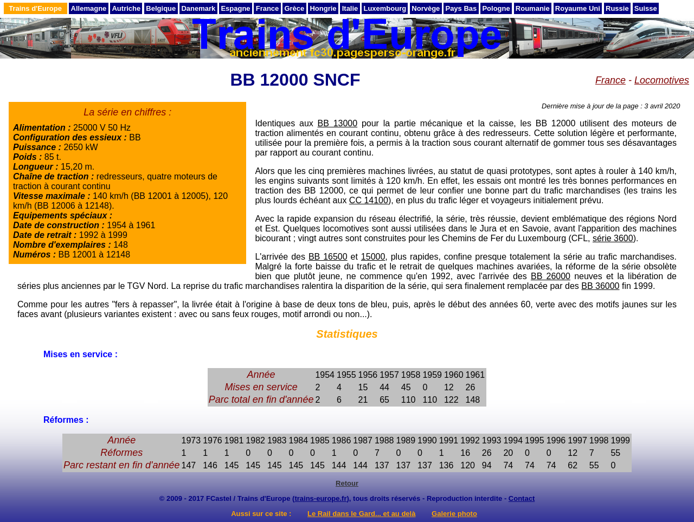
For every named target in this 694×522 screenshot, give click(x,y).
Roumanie (533, 8)
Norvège (426, 8)
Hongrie (323, 8)
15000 (373, 256)
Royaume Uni (577, 8)
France (267, 8)
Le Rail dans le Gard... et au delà (361, 514)
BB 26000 (550, 276)
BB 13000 (338, 123)
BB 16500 (328, 256)
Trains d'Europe (35, 8)
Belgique (161, 8)
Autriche (126, 8)
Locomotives (661, 80)
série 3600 (613, 238)
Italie (350, 8)
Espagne (235, 8)
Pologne (496, 8)
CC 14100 (368, 200)
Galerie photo (454, 514)
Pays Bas (461, 8)
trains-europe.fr (320, 498)
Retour (347, 483)
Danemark (198, 8)
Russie (617, 8)
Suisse (645, 8)
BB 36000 (600, 286)
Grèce (294, 8)
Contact (522, 498)
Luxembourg (384, 8)
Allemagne (89, 8)
